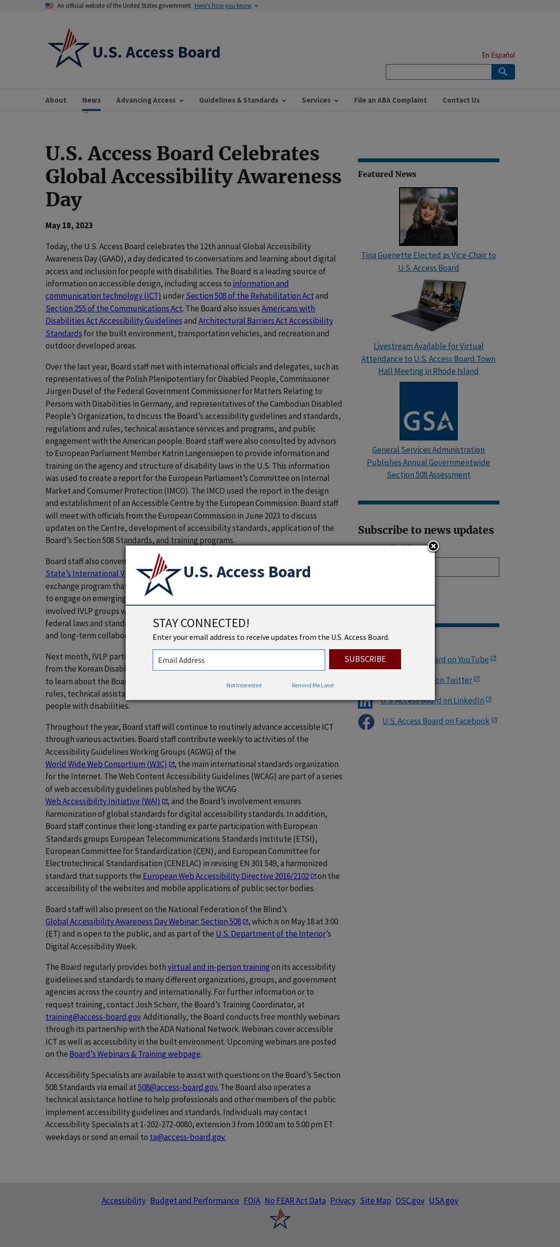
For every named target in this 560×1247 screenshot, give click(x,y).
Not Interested (244, 685)
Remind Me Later (313, 685)
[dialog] (280, 623)
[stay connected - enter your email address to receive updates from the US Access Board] (239, 660)
